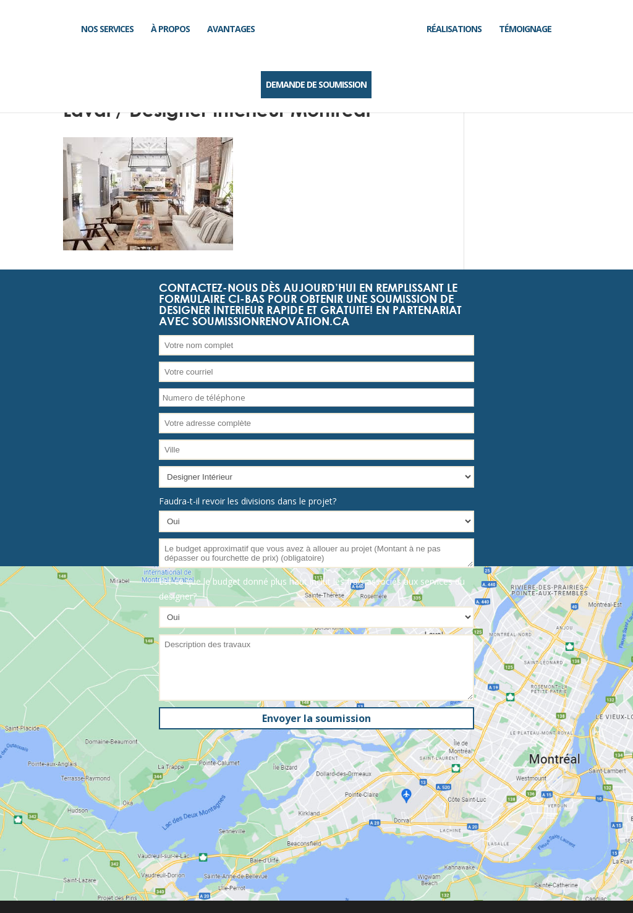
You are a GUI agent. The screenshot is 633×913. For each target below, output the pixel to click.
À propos (170, 29)
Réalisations (454, 29)
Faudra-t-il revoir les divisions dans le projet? (247, 501)
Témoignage (525, 29)
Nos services (107, 29)
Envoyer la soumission (316, 718)
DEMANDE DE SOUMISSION (316, 84)
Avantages (231, 29)
